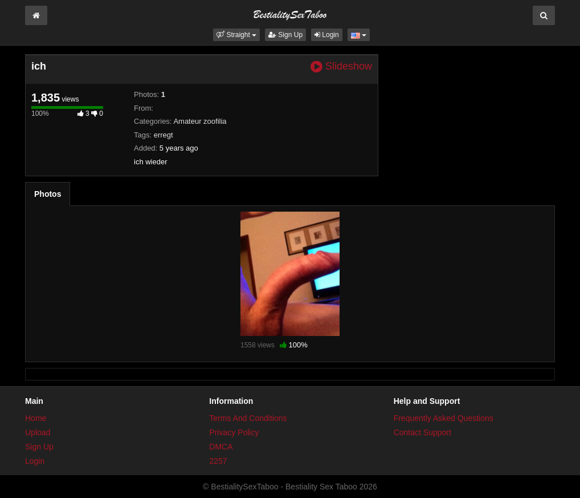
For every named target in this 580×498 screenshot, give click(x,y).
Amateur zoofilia (199, 121)
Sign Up (285, 35)
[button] (236, 35)
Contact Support (422, 432)
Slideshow (341, 66)
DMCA (220, 446)
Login (326, 35)
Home (35, 418)
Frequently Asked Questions (443, 418)
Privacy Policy (234, 432)
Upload (37, 432)
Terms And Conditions (248, 418)
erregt (163, 135)
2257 (218, 460)
